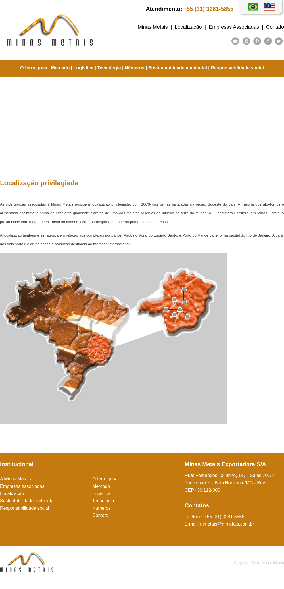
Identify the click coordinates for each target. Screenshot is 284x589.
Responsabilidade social (237, 67)
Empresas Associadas (234, 27)
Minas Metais (153, 27)
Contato (275, 27)
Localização (188, 27)
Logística (83, 67)
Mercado (60, 67)
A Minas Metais (15, 478)
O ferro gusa (33, 67)
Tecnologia (109, 67)
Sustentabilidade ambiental (177, 67)
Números (134, 67)
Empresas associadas (22, 486)
